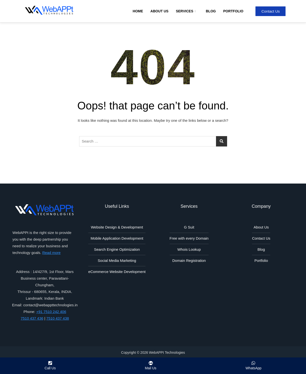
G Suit (189, 227)
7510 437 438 (57, 318)
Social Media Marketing (117, 260)
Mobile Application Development (117, 238)
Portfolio (233, 11)
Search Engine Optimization (117, 249)
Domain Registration (189, 260)
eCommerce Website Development (116, 272)
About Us (159, 11)
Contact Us (261, 238)
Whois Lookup (189, 249)
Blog (211, 11)
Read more (51, 252)
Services (186, 11)
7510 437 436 (32, 318)
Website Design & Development (117, 227)
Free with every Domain (189, 238)
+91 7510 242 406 (51, 312)
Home (138, 11)
